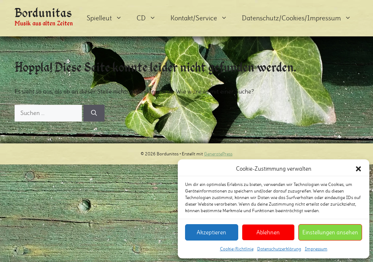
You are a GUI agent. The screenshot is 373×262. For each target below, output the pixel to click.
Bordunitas (43, 12)
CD (150, 18)
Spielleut (108, 18)
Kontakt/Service (202, 18)
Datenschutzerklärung (279, 248)
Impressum (316, 248)
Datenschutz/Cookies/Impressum (300, 18)
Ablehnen (268, 232)
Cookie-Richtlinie (237, 248)
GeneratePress (218, 153)
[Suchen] (94, 113)
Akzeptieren (211, 232)
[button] (358, 168)
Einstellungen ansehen (330, 232)
